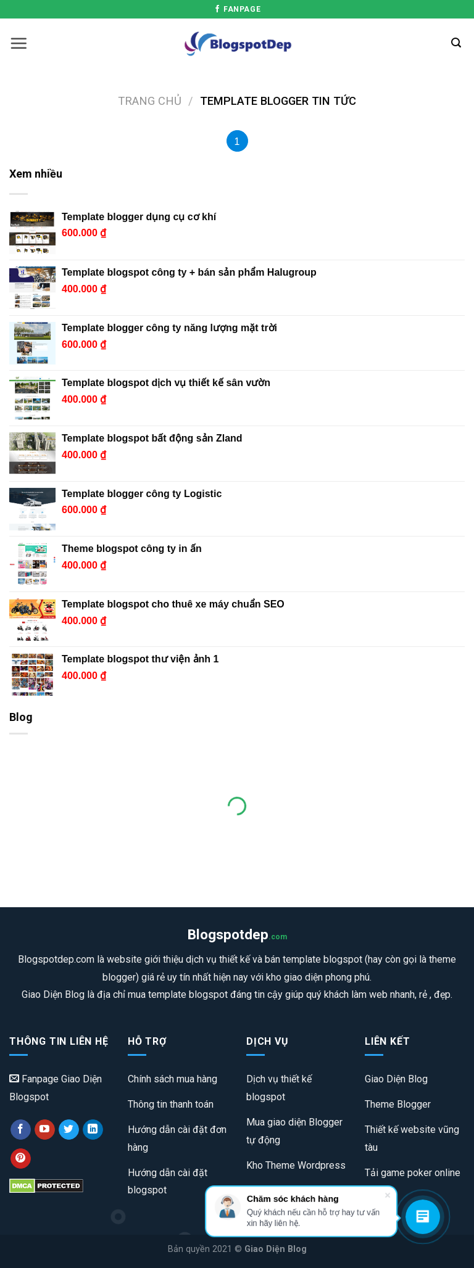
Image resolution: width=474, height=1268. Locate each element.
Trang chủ (149, 100)
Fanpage (237, 9)
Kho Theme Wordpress (296, 1165)
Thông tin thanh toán (171, 1104)
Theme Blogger (398, 1104)
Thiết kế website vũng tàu (412, 1138)
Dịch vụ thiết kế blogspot (279, 1088)
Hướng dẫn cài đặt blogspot (167, 1181)
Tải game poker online (412, 1173)
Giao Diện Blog (396, 1079)
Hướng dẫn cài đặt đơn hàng (177, 1138)
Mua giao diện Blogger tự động (294, 1131)
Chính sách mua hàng (172, 1079)
